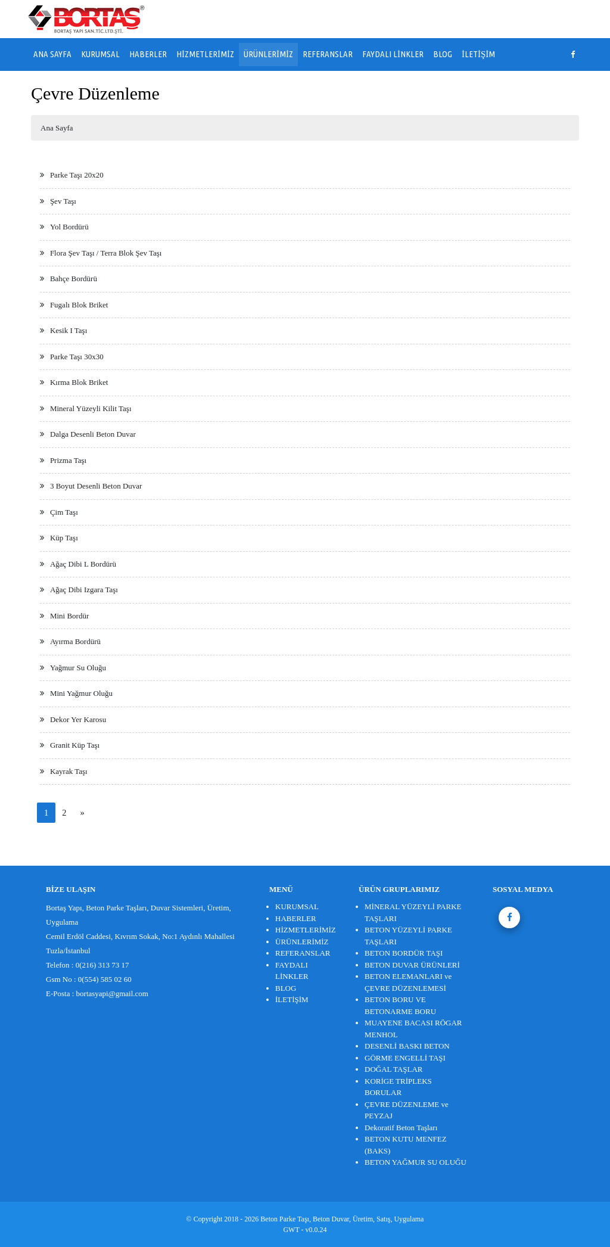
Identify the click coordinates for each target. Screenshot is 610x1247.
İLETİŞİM (478, 54)
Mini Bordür (69, 615)
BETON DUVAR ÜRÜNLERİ (412, 964)
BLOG (442, 54)
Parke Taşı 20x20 (77, 174)
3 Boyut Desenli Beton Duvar (96, 485)
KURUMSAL (100, 54)
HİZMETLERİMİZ (205, 54)
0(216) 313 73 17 (102, 964)
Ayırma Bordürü (75, 641)
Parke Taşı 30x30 (77, 356)
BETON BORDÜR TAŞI (404, 953)
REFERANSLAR (328, 54)
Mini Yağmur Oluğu (81, 693)
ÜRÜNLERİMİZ (268, 54)
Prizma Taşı (68, 460)
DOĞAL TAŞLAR (394, 1069)
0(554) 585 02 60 (105, 979)
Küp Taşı (64, 537)
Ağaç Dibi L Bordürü (83, 563)
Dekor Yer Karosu (78, 719)
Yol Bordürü (69, 226)
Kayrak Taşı (69, 771)
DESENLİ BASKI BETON (407, 1045)
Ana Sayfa (57, 127)
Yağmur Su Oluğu (78, 667)
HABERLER (148, 54)
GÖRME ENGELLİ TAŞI (405, 1057)
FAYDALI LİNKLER (393, 54)
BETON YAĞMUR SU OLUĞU (415, 1162)
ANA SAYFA (52, 54)
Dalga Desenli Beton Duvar (93, 434)
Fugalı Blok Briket (79, 304)
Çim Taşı (64, 512)
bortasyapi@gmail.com (112, 993)
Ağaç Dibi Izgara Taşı (84, 589)
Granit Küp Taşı (74, 745)
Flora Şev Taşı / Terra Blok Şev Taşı (106, 252)
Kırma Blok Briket (79, 382)
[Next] (82, 813)
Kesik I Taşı (68, 330)
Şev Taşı (63, 201)
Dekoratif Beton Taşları (401, 1127)
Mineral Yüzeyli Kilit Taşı (91, 408)
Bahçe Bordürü (73, 278)
